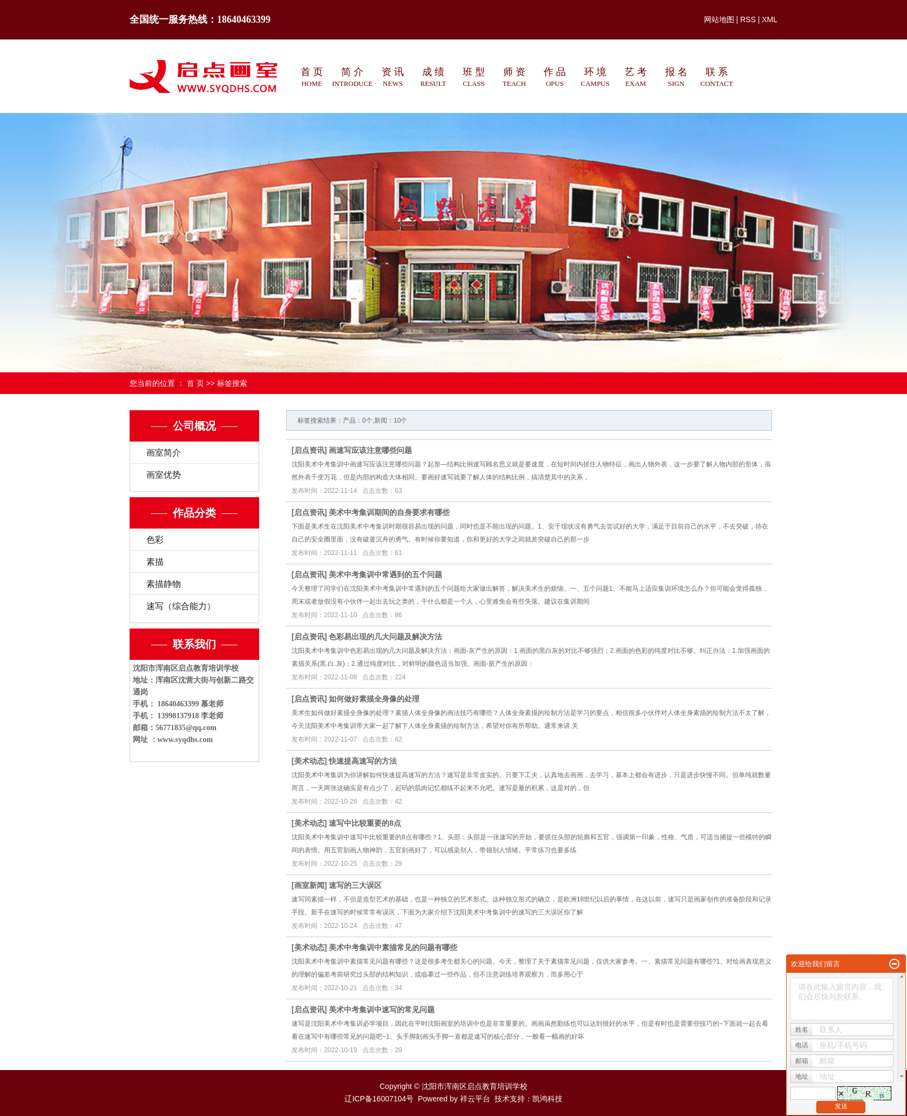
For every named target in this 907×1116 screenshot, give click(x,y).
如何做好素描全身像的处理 (374, 698)
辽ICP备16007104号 (379, 1098)
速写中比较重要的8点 (365, 823)
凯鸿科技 (547, 1098)
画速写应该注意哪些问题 (370, 450)
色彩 (155, 539)
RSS (748, 19)
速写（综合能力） (180, 606)
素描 (155, 561)
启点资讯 (309, 450)
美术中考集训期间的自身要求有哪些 (389, 512)
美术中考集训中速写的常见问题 (382, 1009)
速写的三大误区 (355, 885)
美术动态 (309, 761)
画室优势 (163, 474)
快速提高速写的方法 (363, 761)
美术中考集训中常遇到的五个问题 (385, 574)
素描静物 (163, 584)
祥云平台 (475, 1098)
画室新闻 (309, 885)
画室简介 (163, 452)
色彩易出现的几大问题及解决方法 (385, 636)
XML (769, 19)
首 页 (195, 383)
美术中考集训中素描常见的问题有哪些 (393, 947)
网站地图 (719, 19)
